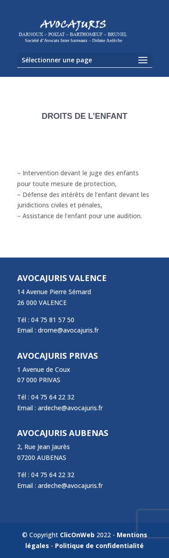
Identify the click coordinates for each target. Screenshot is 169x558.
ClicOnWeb (77, 534)
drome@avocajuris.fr (68, 330)
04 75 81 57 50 (52, 319)
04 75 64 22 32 (52, 397)
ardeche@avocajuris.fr (70, 407)
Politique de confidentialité (99, 545)
